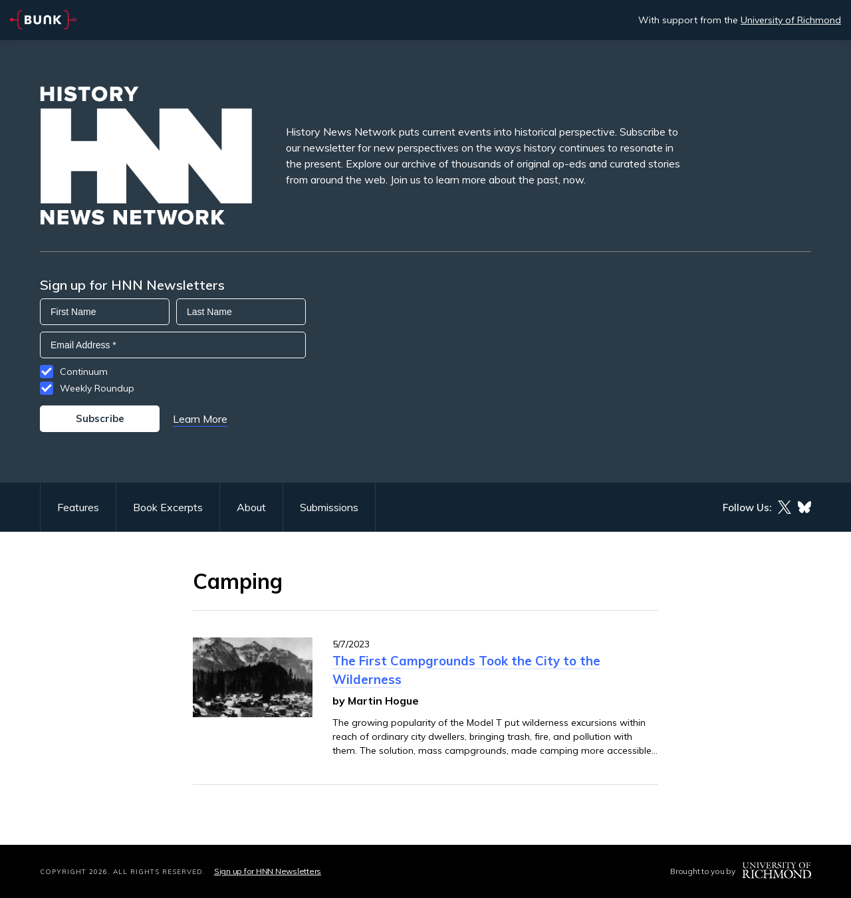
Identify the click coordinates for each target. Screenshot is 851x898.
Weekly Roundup (97, 388)
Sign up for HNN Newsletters (267, 871)
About (251, 507)
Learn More (200, 418)
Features (78, 507)
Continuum (84, 372)
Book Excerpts (168, 507)
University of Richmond (791, 20)
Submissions (329, 507)
